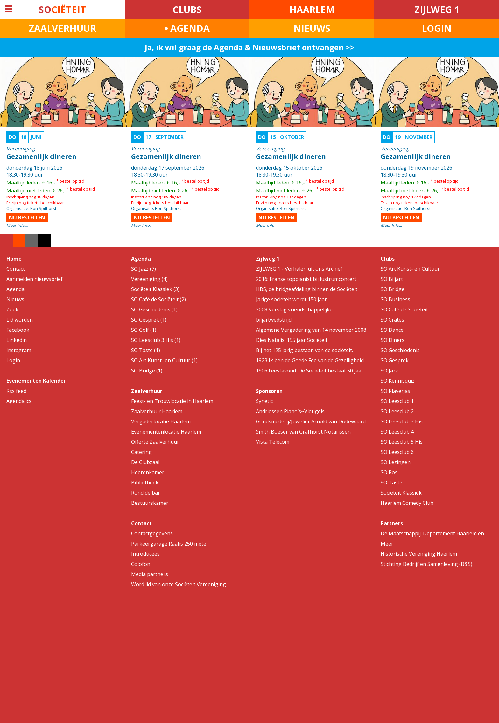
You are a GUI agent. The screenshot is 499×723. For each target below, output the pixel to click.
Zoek (12, 309)
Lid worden (19, 319)
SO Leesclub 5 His (402, 441)
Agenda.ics (19, 401)
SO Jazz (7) (143, 268)
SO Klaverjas (395, 390)
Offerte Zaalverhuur (155, 441)
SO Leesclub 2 (397, 411)
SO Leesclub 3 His (402, 421)
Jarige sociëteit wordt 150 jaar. (292, 299)
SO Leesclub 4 (397, 431)
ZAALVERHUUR (62, 28)
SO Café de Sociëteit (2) (158, 299)
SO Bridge (392, 289)
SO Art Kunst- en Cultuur (410, 268)
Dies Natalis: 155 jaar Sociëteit (291, 340)
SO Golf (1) (143, 329)
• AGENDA (187, 28)
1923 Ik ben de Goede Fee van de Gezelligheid (310, 360)
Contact (15, 268)
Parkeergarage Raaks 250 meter (169, 543)
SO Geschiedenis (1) (154, 309)
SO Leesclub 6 (397, 451)
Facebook (17, 329)
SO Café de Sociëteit (404, 309)
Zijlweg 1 (267, 258)
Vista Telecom (272, 441)
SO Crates (392, 319)
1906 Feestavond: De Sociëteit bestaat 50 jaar (309, 370)
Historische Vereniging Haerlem (419, 553)
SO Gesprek (395, 360)
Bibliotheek (144, 482)
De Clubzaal (145, 462)
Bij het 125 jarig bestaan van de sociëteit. (304, 350)
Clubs (388, 258)
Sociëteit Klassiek (401, 492)
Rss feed (16, 390)
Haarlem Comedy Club (407, 502)
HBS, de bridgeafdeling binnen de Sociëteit (306, 289)
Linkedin (16, 340)
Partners (392, 523)
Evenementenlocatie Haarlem (166, 431)
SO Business (395, 299)
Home (14, 258)
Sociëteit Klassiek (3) (155, 289)
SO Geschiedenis (400, 350)
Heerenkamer (147, 472)
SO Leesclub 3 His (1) (155, 340)
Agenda (15, 289)
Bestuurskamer (149, 502)
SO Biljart (392, 278)
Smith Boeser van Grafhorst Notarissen (303, 431)
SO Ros (389, 472)
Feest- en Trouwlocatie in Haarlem (172, 401)
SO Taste (391, 482)
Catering (141, 451)
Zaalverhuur (146, 390)
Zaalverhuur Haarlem (156, 411)
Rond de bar (145, 492)
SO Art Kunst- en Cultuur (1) (164, 360)
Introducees (145, 553)
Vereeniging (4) (149, 278)
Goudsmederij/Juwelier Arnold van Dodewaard (311, 421)
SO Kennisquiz (398, 380)
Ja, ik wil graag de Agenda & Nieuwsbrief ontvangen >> (250, 47)
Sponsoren (269, 390)
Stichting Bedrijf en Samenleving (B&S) (426, 563)
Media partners (149, 574)
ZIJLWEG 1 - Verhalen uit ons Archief (299, 268)
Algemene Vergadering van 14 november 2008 (311, 329)
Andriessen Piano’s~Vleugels (290, 411)
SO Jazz (389, 370)
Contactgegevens (152, 533)
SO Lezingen (396, 462)
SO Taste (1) (145, 350)
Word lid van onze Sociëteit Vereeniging (178, 584)
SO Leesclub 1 (397, 401)
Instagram (18, 350)
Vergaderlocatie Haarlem (161, 421)
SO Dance (392, 329)
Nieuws (15, 299)
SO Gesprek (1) (148, 319)
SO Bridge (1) (146, 370)
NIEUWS (311, 28)
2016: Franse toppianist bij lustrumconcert (306, 278)
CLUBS (187, 9)
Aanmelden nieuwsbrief (34, 278)
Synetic (264, 401)
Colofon (140, 563)
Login (13, 360)
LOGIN (437, 28)
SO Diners (392, 340)
